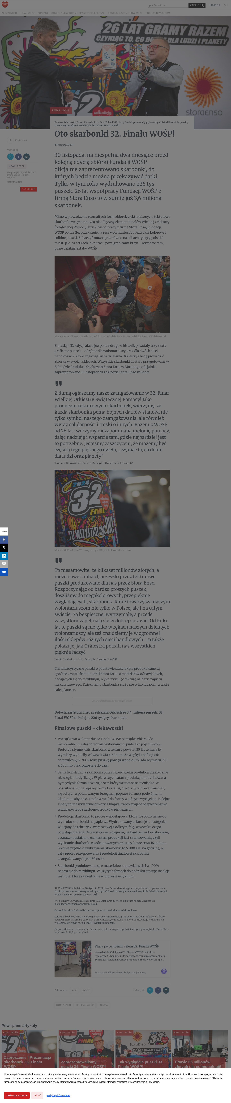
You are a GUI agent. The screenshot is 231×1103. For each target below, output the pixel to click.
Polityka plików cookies (58, 1095)
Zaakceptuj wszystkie (16, 1095)
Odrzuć (37, 1095)
